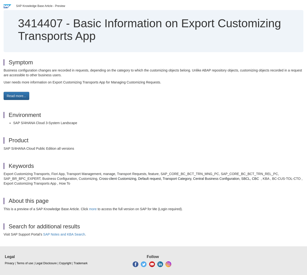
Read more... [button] (16, 96)
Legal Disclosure (46, 263)
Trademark (81, 263)
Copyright (65, 263)
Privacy (9, 263)
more (93, 209)
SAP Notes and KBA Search (64, 234)
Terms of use (25, 263)
